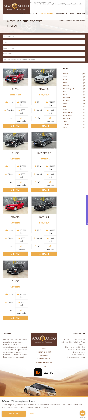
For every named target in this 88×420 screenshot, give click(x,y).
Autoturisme (47, 13)
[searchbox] (44, 42)
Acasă (23, 13)
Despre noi (33, 13)
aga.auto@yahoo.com (42, 2)
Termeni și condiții (44, 352)
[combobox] (44, 36)
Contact (81, 13)
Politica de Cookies (44, 362)
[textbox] (43, 36)
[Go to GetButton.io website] (82, 417)
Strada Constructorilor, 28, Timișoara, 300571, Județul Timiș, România (58, 4)
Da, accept (14, 413)
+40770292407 (79, 354)
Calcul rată (61, 13)
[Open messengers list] (82, 413)
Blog (72, 13)
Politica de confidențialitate (44, 357)
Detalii (15, 126)
